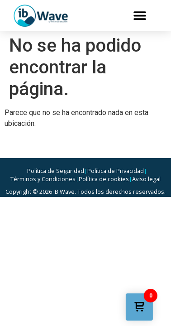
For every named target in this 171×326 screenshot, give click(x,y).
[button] (139, 15)
